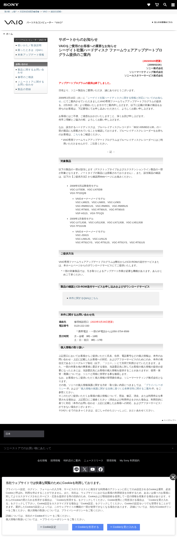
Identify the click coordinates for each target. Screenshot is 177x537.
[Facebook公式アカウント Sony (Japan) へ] (100, 469)
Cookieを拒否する (88, 526)
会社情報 (42, 460)
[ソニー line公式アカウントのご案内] (76, 469)
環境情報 (111, 460)
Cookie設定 (49, 526)
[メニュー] (173, 4)
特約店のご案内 (72, 460)
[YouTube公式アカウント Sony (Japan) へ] (92, 469)
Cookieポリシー (43, 516)
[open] (165, 4)
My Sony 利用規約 (129, 460)
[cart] (157, 4)
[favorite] (149, 4)
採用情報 (55, 460)
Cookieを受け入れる (125, 526)
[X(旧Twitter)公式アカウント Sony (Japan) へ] (84, 469)
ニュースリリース (93, 460)
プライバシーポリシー (54, 519)
